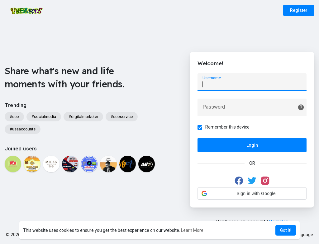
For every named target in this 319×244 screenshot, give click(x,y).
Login (252, 145)
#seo (14, 116)
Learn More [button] (192, 230)
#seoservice (122, 116)
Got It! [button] (285, 230)
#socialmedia (43, 116)
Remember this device (227, 126)
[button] (252, 193)
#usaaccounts (23, 129)
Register (298, 10)
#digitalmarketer (83, 116)
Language (301, 234)
